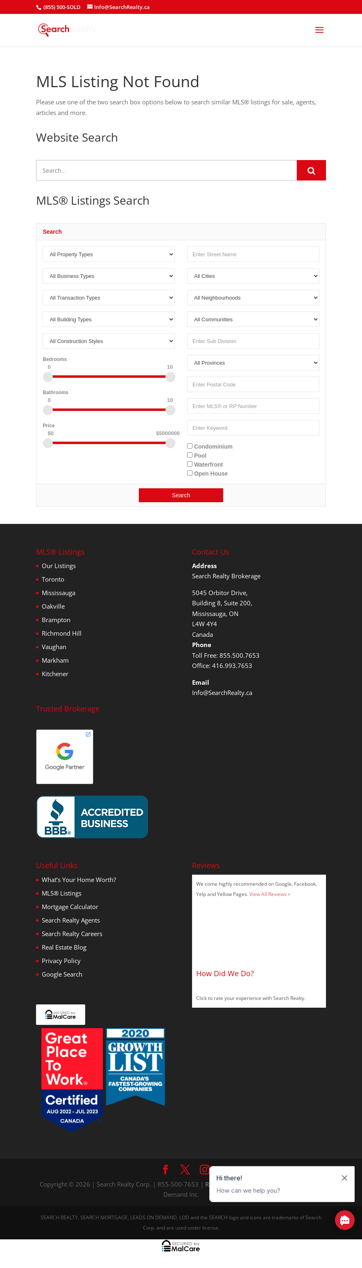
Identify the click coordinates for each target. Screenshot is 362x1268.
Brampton (56, 620)
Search (181, 495)
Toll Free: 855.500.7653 (226, 655)
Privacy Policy (61, 961)
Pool (196, 455)
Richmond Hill (61, 633)
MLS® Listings (61, 893)
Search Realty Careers (72, 934)
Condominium (210, 446)
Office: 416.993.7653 (222, 665)
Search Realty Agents (71, 920)
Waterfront (205, 464)
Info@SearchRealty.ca (222, 692)
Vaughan (54, 647)
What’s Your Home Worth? (79, 879)
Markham (55, 660)
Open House (207, 473)
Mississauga (58, 593)
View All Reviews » (269, 894)
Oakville (53, 606)
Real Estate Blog (64, 947)
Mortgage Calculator (70, 906)
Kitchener (55, 674)
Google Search (62, 974)
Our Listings (59, 566)
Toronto (53, 579)
